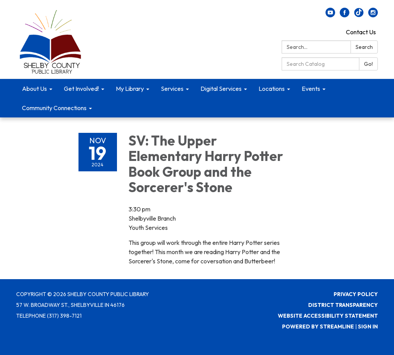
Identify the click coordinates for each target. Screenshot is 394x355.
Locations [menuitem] (272, 88)
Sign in (368, 326)
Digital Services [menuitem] (221, 88)
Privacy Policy (356, 294)
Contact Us (361, 32)
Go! (368, 63)
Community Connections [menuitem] (54, 108)
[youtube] (330, 15)
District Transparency (343, 304)
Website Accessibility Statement (328, 315)
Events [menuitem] (311, 88)
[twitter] (359, 15)
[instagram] (373, 15)
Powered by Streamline (318, 326)
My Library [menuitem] (130, 88)
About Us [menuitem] (34, 88)
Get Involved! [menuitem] (81, 88)
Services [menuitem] (172, 88)
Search (364, 47)
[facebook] (344, 15)
